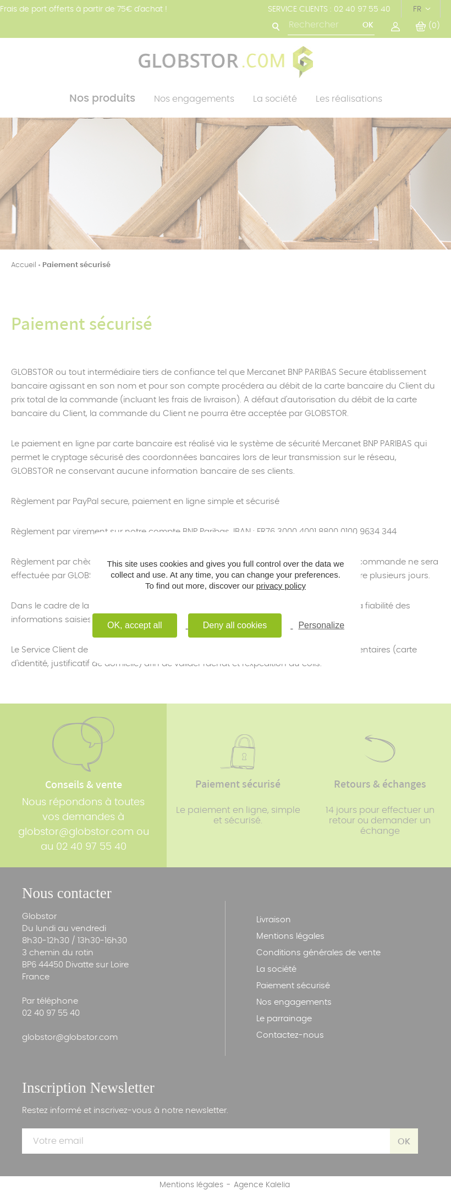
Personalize (321, 625)
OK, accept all (134, 625)
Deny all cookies (235, 625)
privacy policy (281, 585)
